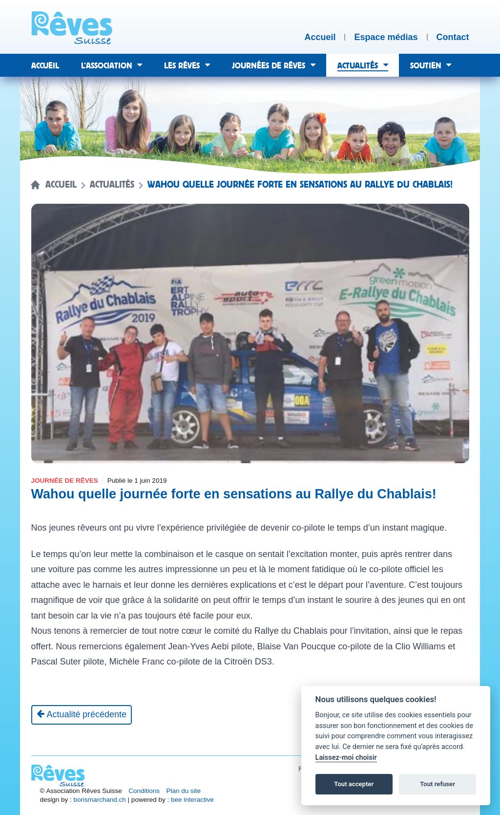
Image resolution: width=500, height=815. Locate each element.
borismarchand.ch (100, 799)
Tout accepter (354, 784)
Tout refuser (437, 784)
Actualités (112, 185)
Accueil (61, 185)
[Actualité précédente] (81, 715)
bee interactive (192, 799)
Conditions (144, 790)
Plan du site (184, 790)
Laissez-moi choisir (346, 757)
